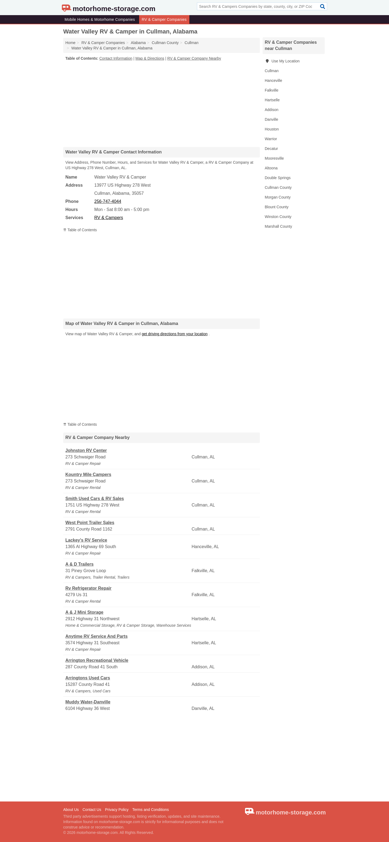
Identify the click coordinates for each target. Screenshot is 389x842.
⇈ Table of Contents (80, 230)
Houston (272, 129)
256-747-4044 (107, 201)
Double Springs (278, 178)
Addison (272, 110)
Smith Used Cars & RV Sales (94, 498)
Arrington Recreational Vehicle (96, 660)
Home (70, 43)
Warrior (271, 139)
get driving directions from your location (175, 334)
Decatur (271, 148)
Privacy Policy (117, 809)
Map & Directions (149, 58)
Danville (271, 119)
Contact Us (91, 809)
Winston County (278, 216)
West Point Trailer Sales (89, 522)
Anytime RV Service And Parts (96, 636)
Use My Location (282, 61)
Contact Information (115, 58)
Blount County (277, 207)
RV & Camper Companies (164, 19)
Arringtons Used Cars (87, 678)
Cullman (272, 71)
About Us (71, 809)
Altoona (271, 168)
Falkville (272, 90)
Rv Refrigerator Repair (88, 588)
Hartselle (272, 100)
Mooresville (274, 158)
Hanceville (273, 80)
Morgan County (278, 197)
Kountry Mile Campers (88, 474)
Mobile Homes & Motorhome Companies (100, 19)
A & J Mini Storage (84, 612)
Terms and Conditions (150, 809)
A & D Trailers (79, 564)
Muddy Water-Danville (87, 702)
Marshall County (278, 226)
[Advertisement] (161, 104)
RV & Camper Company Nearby (194, 58)
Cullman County (278, 187)
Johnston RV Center (86, 450)
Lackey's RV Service (86, 540)
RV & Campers (108, 217)
